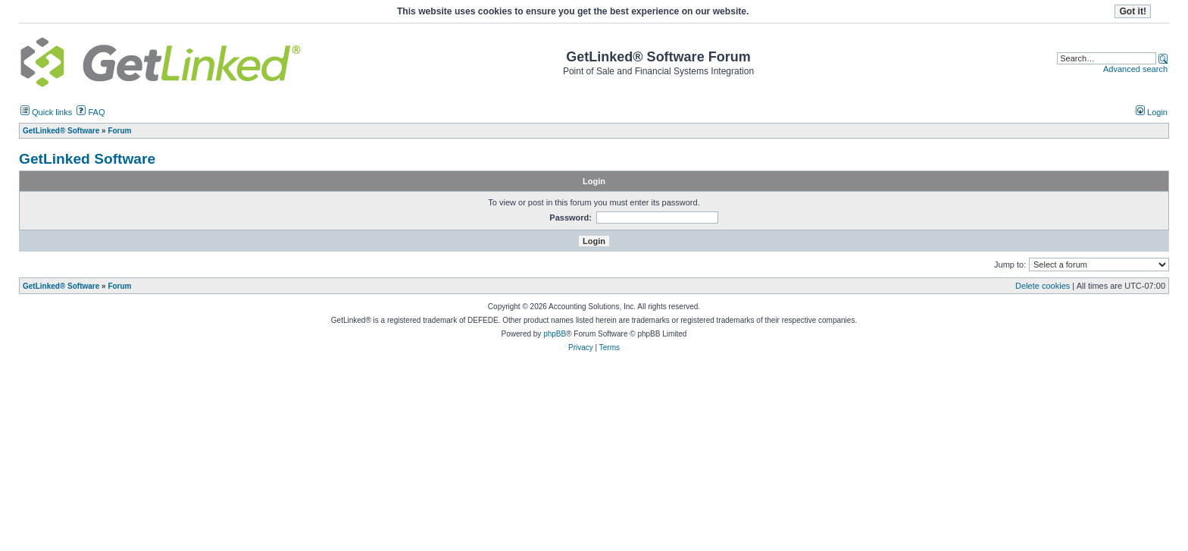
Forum (119, 286)
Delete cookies (1042, 285)
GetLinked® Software (61, 286)
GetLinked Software (87, 159)
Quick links (46, 112)
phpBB (554, 334)
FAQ (91, 112)
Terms (609, 347)
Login (1152, 112)
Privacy (580, 347)
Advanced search (1135, 69)
